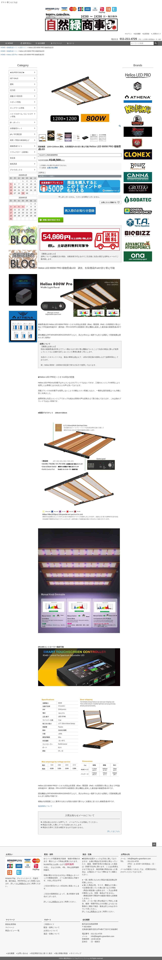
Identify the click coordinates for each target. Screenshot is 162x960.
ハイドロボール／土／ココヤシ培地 (21, 115)
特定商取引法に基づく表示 (41, 953)
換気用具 (13, 164)
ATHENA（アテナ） (138, 98)
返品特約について (45, 806)
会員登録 (146, 34)
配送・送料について (52, 927)
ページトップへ (154, 844)
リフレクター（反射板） (19, 152)
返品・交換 (87, 854)
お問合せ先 (125, 854)
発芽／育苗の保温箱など (19, 140)
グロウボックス (16, 170)
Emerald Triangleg (138, 120)
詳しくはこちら (113, 831)
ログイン (129, 34)
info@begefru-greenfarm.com (139, 859)
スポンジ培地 (15, 102)
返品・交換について (52, 934)
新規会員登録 (10, 924)
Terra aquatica (138, 222)
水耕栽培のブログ (23, 235)
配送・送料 (48, 854)
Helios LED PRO (138, 75)
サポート (47, 920)
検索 (156, 43)
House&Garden (138, 143)
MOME (9, 43)
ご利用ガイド (156, 34)
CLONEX (138, 154)
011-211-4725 (133, 861)
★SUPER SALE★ (17, 72)
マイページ (56, 43)
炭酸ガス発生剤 (16, 96)
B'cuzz (138, 166)
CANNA (138, 177)
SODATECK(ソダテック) (138, 200)
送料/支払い (26, 43)
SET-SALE (14, 78)
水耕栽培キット (16, 128)
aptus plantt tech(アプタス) (138, 86)
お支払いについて (51, 931)
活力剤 (12, 90)
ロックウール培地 (17, 108)
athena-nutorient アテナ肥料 (23, 326)
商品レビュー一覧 (12, 931)
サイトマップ (76, 953)
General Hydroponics (138, 211)
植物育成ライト (12, 47)
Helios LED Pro (12, 55)
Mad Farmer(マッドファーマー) (138, 109)
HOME (3, 47)
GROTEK (138, 188)
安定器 (12, 158)
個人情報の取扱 (61, 953)
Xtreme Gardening (138, 132)
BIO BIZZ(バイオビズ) (138, 234)
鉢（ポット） (15, 122)
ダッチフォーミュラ (138, 245)
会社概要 (137, 34)
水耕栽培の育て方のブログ (23, 259)
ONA (138, 256)
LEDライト (23, 47)
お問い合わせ (22, 953)
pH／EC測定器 (16, 134)
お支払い (9, 854)
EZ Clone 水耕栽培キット (23, 290)
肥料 (11, 84)
